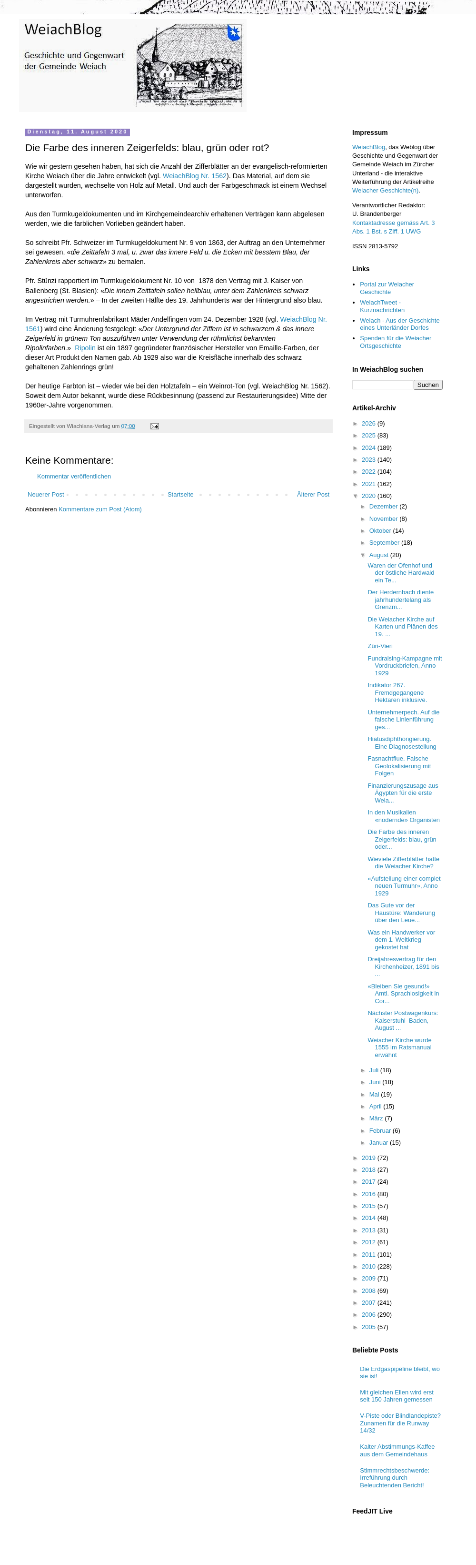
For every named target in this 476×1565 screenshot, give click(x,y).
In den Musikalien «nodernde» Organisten (403, 816)
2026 (369, 423)
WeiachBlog (368, 147)
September (385, 542)
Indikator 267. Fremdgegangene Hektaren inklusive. (397, 692)
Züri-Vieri (380, 646)
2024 (369, 447)
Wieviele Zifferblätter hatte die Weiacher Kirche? (403, 862)
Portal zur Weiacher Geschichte (387, 288)
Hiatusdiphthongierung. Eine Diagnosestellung (401, 742)
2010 (369, 1266)
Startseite (181, 494)
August (379, 555)
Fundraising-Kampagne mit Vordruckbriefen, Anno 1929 (404, 666)
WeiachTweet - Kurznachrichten (382, 306)
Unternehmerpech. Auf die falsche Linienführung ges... (403, 720)
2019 (369, 1157)
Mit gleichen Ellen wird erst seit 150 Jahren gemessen (397, 1396)
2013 (369, 1230)
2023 (369, 459)
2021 (369, 484)
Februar (381, 1130)
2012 (369, 1242)
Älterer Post (313, 494)
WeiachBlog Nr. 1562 (195, 176)
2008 (369, 1290)
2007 (369, 1302)
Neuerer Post (46, 494)
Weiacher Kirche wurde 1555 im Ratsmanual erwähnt (399, 1047)
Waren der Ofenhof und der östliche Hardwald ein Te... (400, 573)
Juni (375, 1082)
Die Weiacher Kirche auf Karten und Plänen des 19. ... (402, 627)
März (377, 1118)
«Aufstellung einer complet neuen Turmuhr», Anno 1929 (403, 886)
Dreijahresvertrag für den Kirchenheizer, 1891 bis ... (403, 966)
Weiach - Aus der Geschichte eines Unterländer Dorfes (399, 324)
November (384, 518)
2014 (369, 1217)
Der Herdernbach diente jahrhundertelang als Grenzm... (400, 599)
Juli (374, 1070)
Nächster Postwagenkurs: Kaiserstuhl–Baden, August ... (402, 1020)
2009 (369, 1278)
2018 (369, 1169)
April (376, 1106)
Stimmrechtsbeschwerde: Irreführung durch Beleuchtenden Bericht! (394, 1478)
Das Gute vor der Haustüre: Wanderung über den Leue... (401, 913)
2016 (369, 1194)
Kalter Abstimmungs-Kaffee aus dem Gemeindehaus (397, 1450)
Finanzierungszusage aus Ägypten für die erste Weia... (402, 793)
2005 (369, 1327)
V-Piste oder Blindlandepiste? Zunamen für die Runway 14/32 (400, 1423)
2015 (369, 1205)
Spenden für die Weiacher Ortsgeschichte (395, 342)
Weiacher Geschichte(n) (385, 190)
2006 (369, 1314)
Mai (375, 1094)
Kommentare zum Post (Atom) (100, 509)
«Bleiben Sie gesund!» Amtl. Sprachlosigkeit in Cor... (403, 994)
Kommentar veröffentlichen (74, 476)
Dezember (384, 506)
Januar (379, 1142)
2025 (369, 435)
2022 (369, 471)
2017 (369, 1181)
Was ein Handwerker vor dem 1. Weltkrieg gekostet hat (401, 940)
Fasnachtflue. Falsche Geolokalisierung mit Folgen (399, 766)
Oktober (381, 530)
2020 (369, 495)
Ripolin (85, 348)
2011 (369, 1254)
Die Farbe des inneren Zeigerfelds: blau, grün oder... (401, 839)
